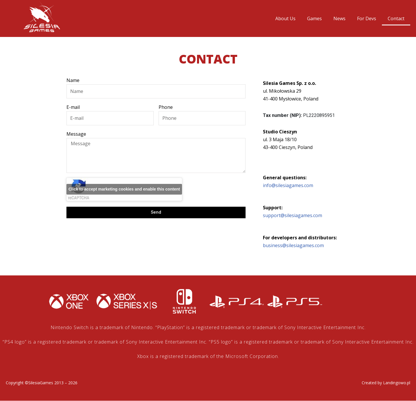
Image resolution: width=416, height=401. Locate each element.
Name (72, 80)
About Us (285, 18)
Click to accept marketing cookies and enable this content (124, 189)
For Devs (366, 18)
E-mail (73, 107)
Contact (396, 18)
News (339, 18)
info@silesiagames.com (288, 185)
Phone (166, 107)
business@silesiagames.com (293, 246)
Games (314, 18)
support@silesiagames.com (292, 215)
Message (76, 134)
